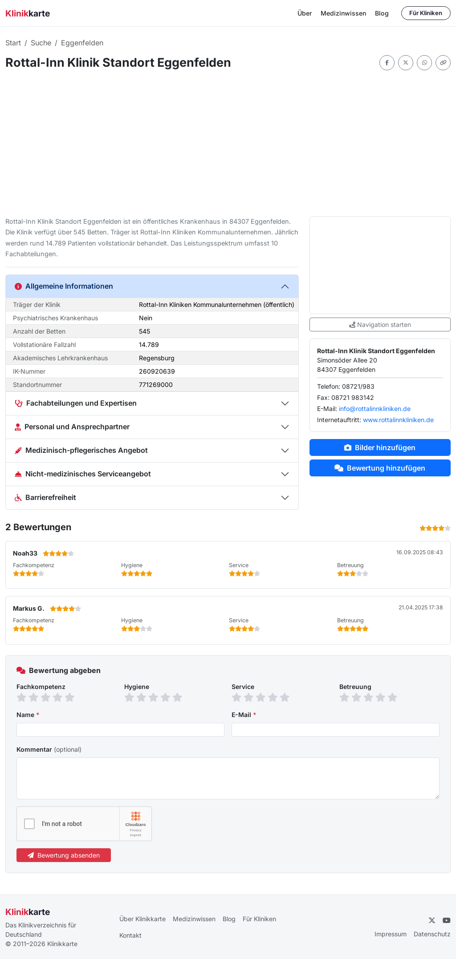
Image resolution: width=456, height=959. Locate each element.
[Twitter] (432, 920)
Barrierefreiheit (45, 497)
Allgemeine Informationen (64, 286)
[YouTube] (447, 920)
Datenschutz (432, 934)
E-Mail (244, 714)
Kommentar (48, 749)
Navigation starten (380, 324)
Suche (41, 42)
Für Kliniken (425, 12)
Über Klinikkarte (142, 919)
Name (28, 714)
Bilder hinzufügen (379, 447)
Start (13, 42)
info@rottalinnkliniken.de (375, 408)
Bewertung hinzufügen (379, 467)
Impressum (391, 934)
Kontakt (130, 935)
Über (304, 13)
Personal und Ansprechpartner (72, 426)
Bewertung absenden (64, 855)
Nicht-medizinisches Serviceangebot (83, 473)
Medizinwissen (343, 13)
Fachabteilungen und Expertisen (76, 403)
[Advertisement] (228, 143)
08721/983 (358, 386)
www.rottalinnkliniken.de (398, 419)
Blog (382, 13)
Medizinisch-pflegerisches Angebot (81, 450)
